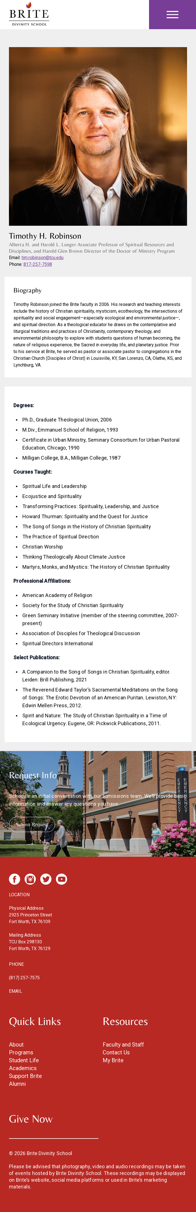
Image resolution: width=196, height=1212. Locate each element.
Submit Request (32, 824)
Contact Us (116, 1052)
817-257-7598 (37, 264)
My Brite (113, 1060)
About (16, 1044)
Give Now (31, 1118)
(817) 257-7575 (24, 977)
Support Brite (25, 1076)
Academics (23, 1068)
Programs (21, 1052)
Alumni (17, 1083)
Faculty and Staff (123, 1044)
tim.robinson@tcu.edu (42, 257)
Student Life (24, 1060)
